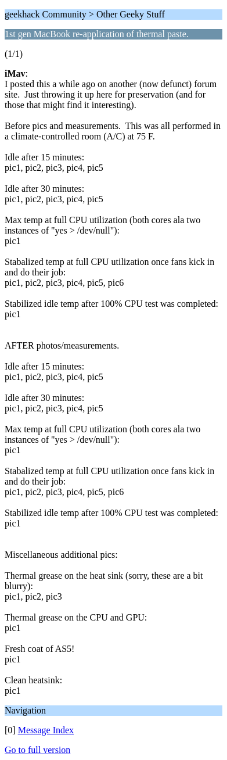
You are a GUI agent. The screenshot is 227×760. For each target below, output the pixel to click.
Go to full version (37, 750)
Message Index (46, 730)
